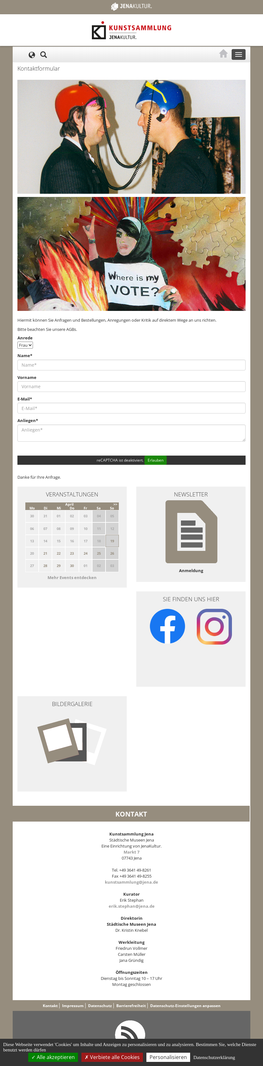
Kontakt (50, 1005)
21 (45, 553)
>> (115, 504)
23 (72, 553)
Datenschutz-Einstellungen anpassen (185, 1005)
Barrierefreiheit (131, 1005)
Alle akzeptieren (53, 1057)
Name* (24, 355)
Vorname (26, 377)
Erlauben (156, 460)
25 (99, 553)
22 (59, 553)
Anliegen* (27, 420)
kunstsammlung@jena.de (131, 882)
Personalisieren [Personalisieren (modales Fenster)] (168, 1057)
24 (85, 553)
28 (45, 565)
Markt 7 (131, 852)
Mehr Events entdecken (72, 577)
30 (72, 565)
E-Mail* (24, 399)
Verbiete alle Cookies (112, 1057)
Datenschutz (100, 1005)
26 (112, 553)
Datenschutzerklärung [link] (214, 1057)
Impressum (73, 1005)
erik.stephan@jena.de (132, 906)
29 (59, 565)
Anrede (25, 338)
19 (112, 541)
